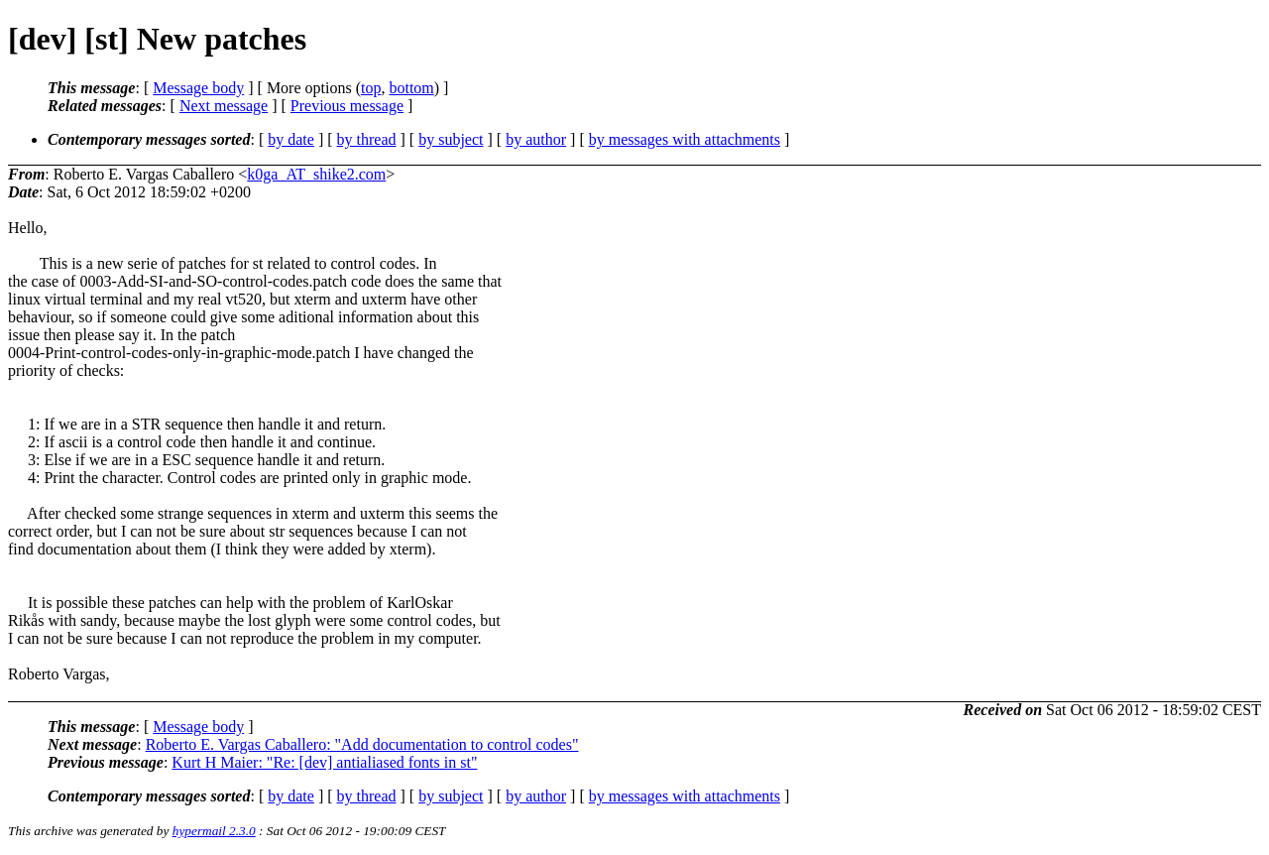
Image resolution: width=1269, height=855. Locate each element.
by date (291, 139)
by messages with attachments (684, 139)
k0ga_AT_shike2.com (316, 174)
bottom (411, 87)
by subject (450, 139)
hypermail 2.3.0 (214, 830)
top (371, 87)
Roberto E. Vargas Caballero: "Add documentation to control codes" (362, 744)
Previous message (347, 105)
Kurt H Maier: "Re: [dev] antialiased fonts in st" (324, 762)
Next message (223, 105)
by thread (367, 139)
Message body (198, 87)
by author (536, 139)
